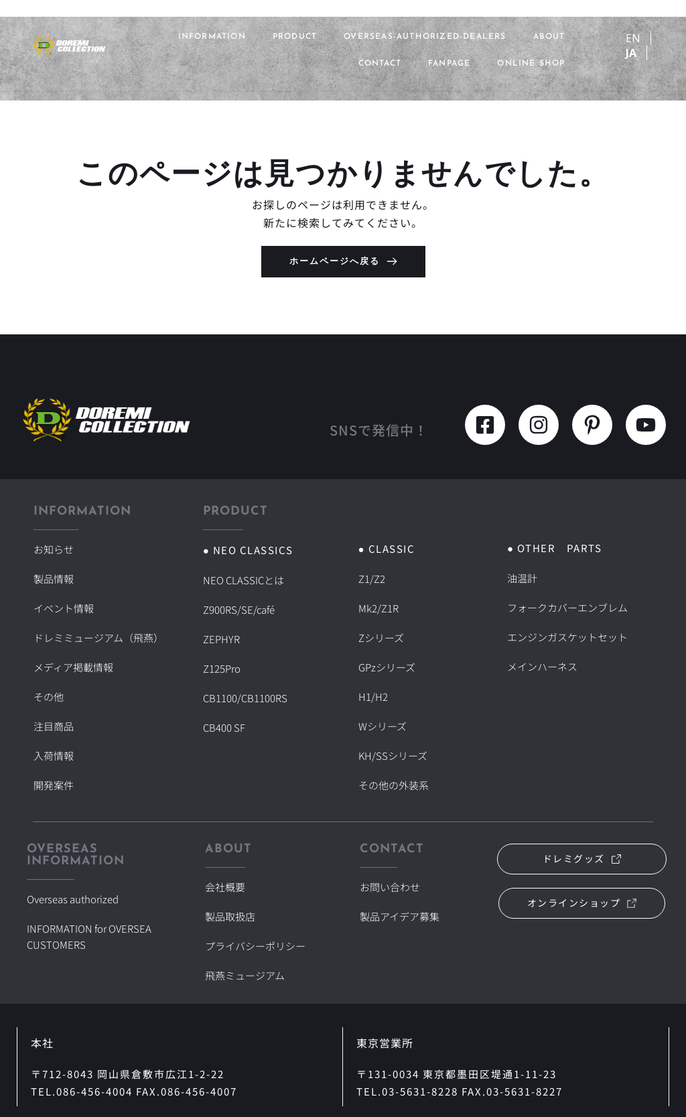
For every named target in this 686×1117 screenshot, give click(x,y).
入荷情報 (53, 705)
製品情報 (53, 569)
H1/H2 (373, 666)
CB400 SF (225, 691)
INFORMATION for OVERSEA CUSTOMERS (93, 869)
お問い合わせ (390, 830)
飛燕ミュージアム (245, 898)
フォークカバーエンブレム (567, 597)
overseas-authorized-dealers (425, 37)
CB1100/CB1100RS (246, 668)
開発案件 (53, 728)
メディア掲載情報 (73, 637)
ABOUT (549, 37)
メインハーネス (542, 643)
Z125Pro (222, 645)
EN (633, 38)
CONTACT (379, 64)
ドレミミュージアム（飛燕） (98, 614)
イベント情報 (63, 591)
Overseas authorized (76, 842)
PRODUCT (295, 37)
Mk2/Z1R (379, 598)
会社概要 (225, 830)
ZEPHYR (222, 622)
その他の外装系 (393, 735)
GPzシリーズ (387, 644)
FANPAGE (449, 64)
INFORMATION (212, 37)
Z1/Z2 (372, 575)
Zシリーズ (381, 621)
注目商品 (53, 682)
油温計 (522, 575)
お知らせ (53, 546)
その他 (48, 660)
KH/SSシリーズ (393, 712)
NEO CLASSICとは (245, 577)
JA (631, 53)
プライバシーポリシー (255, 875)
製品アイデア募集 (399, 853)
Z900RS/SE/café (241, 599)
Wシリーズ (382, 689)
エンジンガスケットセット (567, 620)
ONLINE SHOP (531, 64)
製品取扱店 (230, 853)
